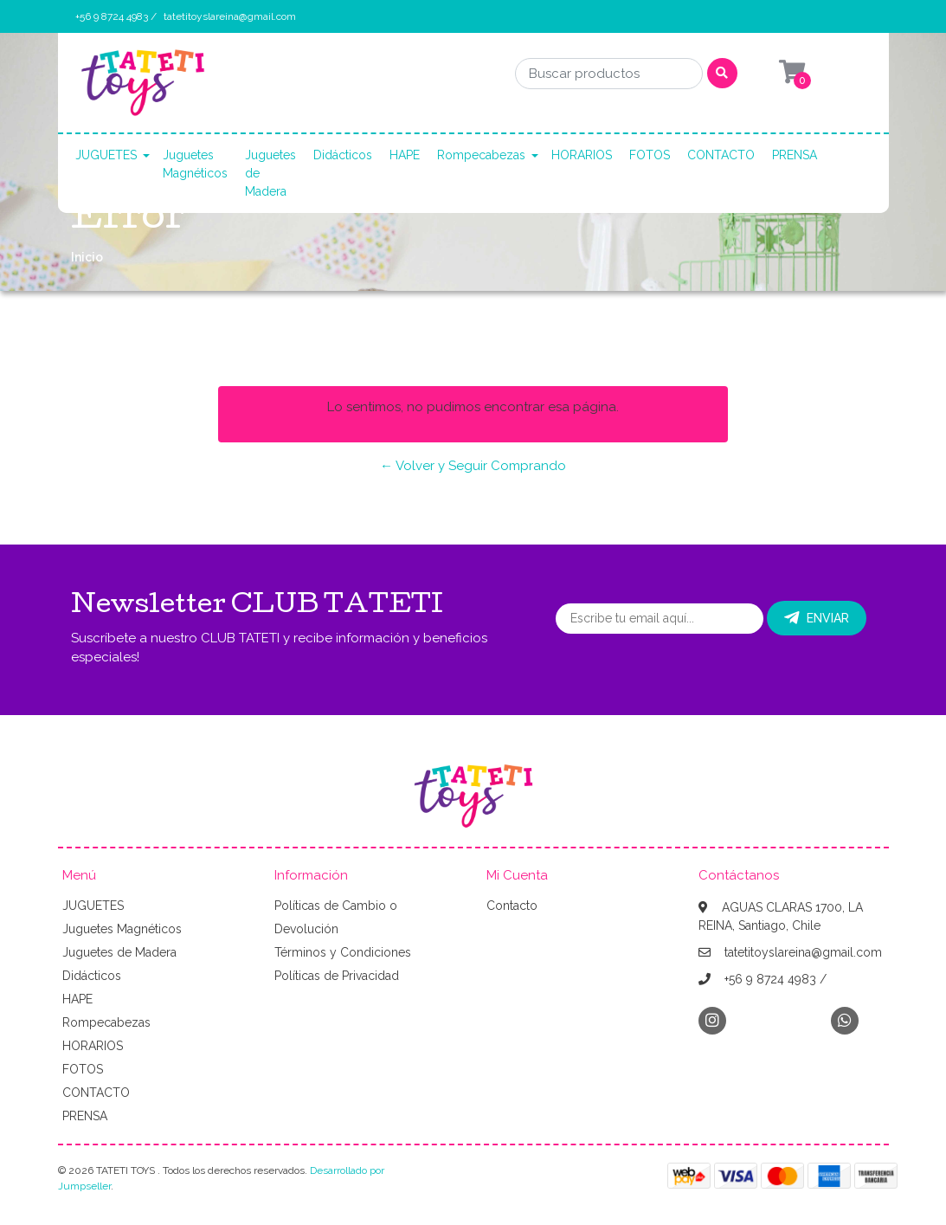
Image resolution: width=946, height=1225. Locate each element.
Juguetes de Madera (270, 173)
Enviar (816, 618)
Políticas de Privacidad (336, 976)
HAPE (404, 155)
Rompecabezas (481, 155)
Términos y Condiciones (342, 952)
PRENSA (794, 155)
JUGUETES (106, 155)
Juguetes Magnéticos (195, 164)
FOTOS (649, 155)
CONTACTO (721, 155)
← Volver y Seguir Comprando (473, 466)
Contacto (511, 905)
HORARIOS (581, 155)
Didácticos (342, 155)
